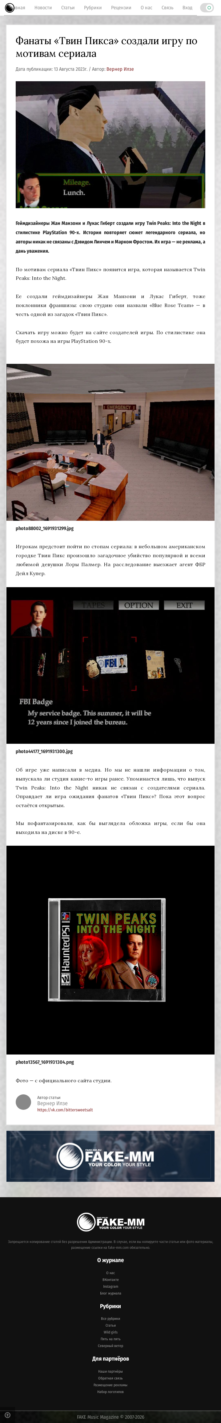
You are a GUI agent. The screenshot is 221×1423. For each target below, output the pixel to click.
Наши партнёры (110, 1371)
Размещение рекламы (110, 1385)
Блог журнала (110, 1293)
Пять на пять (111, 1339)
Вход (187, 8)
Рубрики (93, 8)
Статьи (68, 8)
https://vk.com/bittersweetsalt (65, 1110)
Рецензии (121, 8)
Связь (167, 8)
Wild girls (111, 1332)
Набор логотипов (110, 1392)
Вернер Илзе (120, 69)
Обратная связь (110, 1378)
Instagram (110, 1286)
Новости (43, 8)
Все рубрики (110, 1318)
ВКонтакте (110, 1280)
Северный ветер (110, 1346)
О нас (146, 8)
